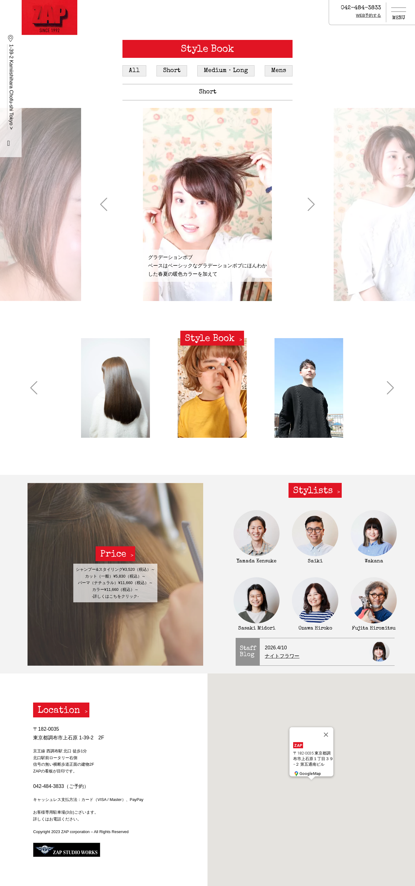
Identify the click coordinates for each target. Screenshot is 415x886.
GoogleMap (307, 773)
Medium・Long (226, 71)
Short (172, 71)
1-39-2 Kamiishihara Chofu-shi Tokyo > (11, 87)
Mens (278, 71)
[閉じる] (326, 734)
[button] (104, 204)
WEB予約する (368, 15)
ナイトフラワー (282, 656)
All (134, 71)
